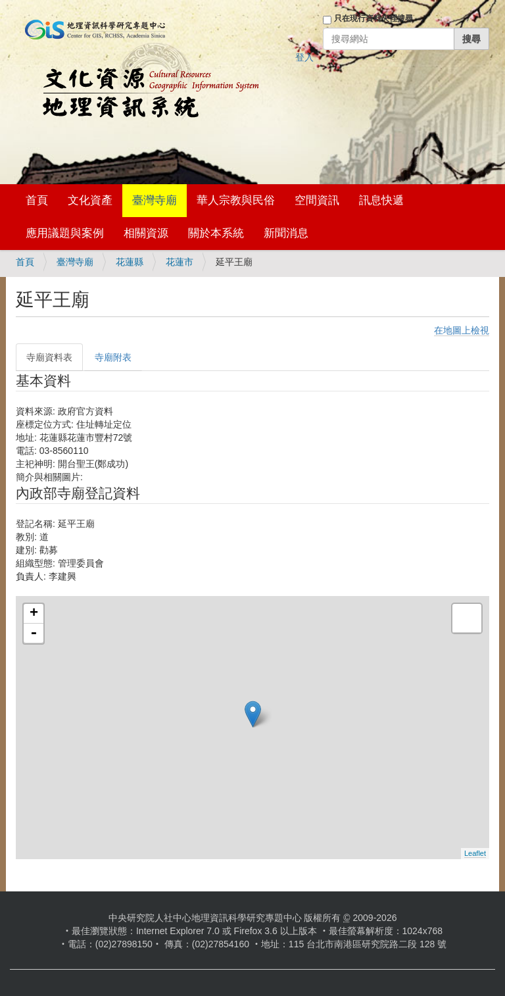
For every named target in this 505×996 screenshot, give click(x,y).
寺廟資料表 (49, 357)
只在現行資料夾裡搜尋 (373, 18)
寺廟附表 (113, 357)
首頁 (37, 200)
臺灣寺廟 (154, 200)
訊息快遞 (381, 200)
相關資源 (146, 233)
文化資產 (90, 200)
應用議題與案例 (65, 233)
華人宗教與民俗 (236, 200)
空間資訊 (317, 200)
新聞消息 (286, 233)
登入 (304, 57)
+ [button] (34, 614)
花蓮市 (179, 262)
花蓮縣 (129, 262)
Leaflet (475, 853)
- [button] (33, 633)
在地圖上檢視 (461, 330)
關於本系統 (216, 233)
